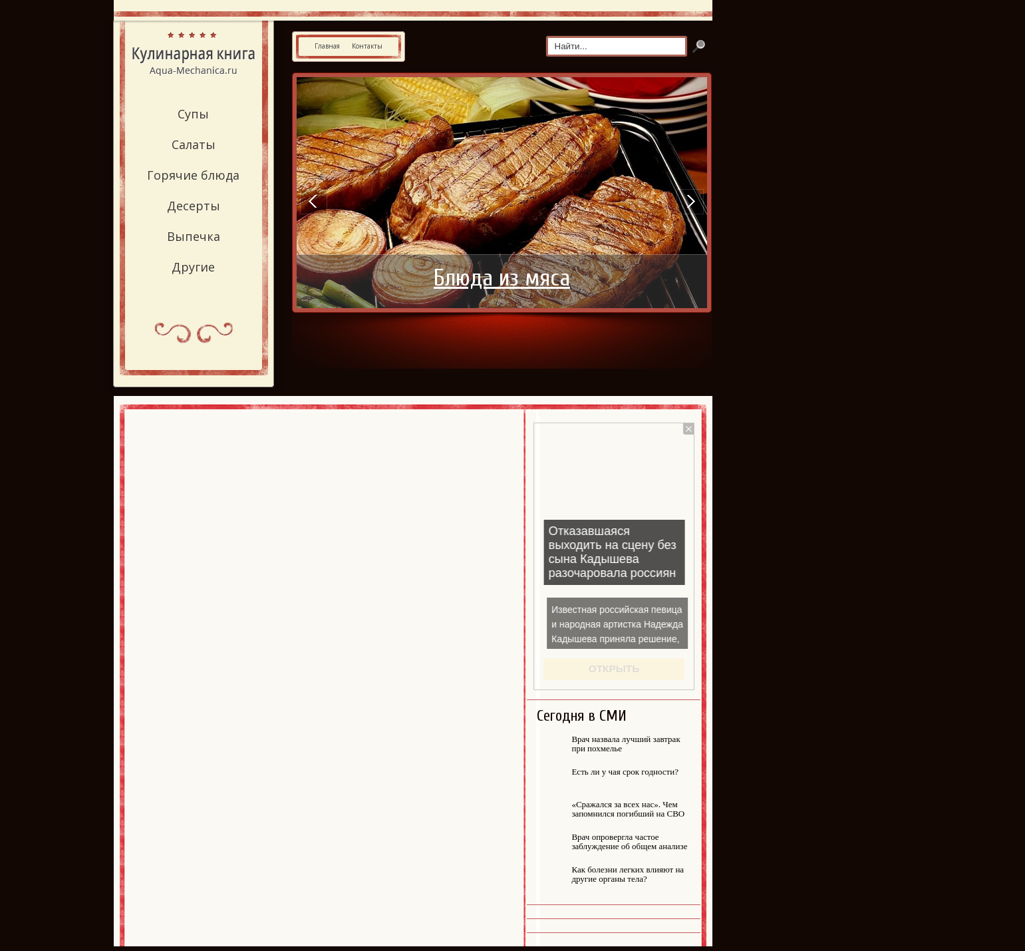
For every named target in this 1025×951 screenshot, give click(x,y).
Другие (193, 267)
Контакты (367, 46)
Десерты (193, 206)
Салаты (194, 144)
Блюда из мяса (502, 278)
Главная (327, 46)
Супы (193, 114)
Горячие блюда (193, 175)
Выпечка (193, 236)
